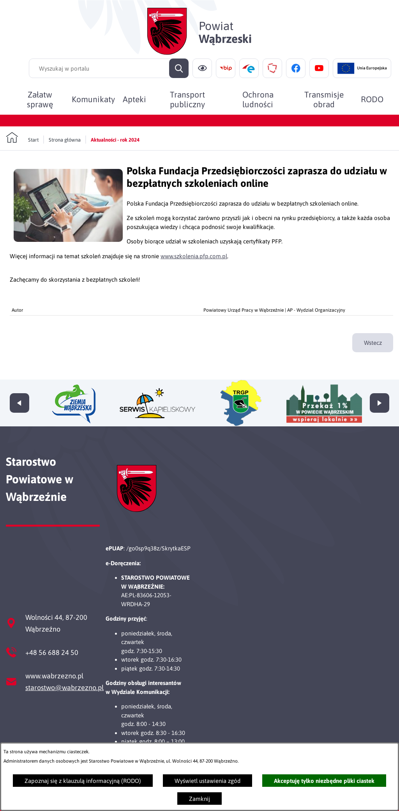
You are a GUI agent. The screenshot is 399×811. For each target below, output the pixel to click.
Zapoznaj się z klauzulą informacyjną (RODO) (83, 780)
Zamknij (199, 798)
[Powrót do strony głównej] (22, 137)
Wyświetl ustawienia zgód (207, 780)
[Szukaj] (179, 68)
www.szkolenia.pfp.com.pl (194, 256)
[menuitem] (40, 99)
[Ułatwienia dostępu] (202, 68)
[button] (68, 239)
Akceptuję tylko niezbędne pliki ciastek (324, 780)
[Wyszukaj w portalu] (109, 68)
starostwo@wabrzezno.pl (64, 687)
